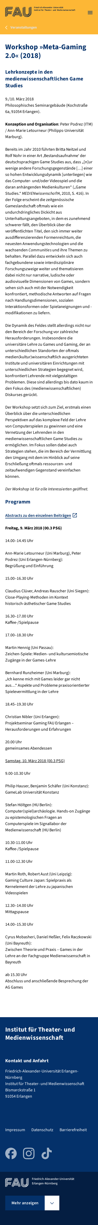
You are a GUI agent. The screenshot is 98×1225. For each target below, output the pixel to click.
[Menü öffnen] (90, 12)
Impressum (15, 1130)
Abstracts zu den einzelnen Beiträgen (38, 515)
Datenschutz (42, 1130)
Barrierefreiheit (73, 1130)
